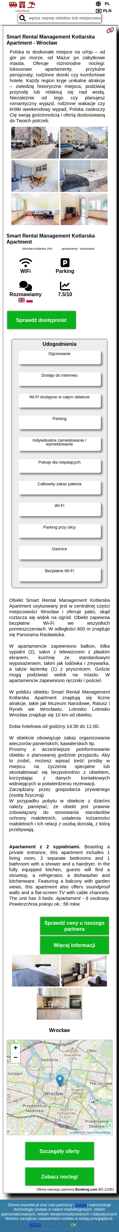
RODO (35, 1225)
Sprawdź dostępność (41, 320)
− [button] (15, 1058)
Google (81, 1205)
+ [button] (15, 1048)
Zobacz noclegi (59, 1176)
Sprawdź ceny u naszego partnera (74, 926)
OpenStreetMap (98, 1132)
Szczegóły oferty (59, 1151)
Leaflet (74, 1132)
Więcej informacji (74, 945)
